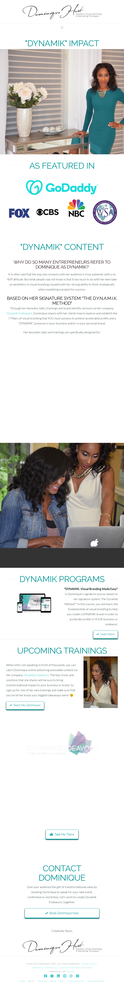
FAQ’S (62, 981)
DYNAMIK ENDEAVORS (81, 968)
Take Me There (62, 834)
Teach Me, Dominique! (25, 705)
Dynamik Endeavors (19, 313)
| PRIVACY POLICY (88, 964)
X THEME (70, 971)
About (31, 981)
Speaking (42, 981)
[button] (62, 27)
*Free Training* (76, 981)
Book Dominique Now (62, 913)
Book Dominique (96, 981)
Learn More (106, 634)
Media (53, 981)
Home (22, 981)
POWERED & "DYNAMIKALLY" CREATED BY (51, 968)
